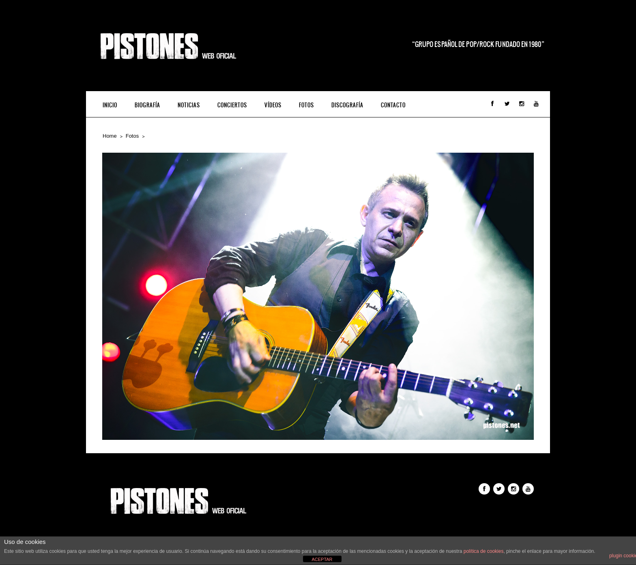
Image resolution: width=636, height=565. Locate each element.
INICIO (110, 105)
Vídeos (272, 105)
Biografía (147, 105)
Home (110, 136)
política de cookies (484, 551)
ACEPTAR (322, 559)
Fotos (306, 105)
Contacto (393, 105)
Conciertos (232, 105)
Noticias (189, 105)
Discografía (347, 105)
